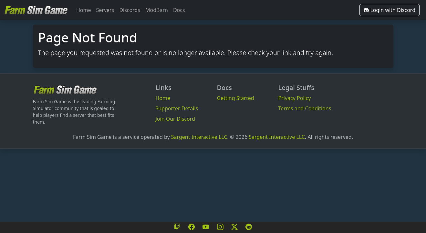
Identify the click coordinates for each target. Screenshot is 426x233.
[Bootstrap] (65, 89)
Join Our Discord (175, 118)
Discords (129, 10)
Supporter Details (177, 108)
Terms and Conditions (304, 108)
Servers (105, 10)
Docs (179, 10)
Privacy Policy (294, 98)
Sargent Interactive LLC (199, 136)
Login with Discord (389, 10)
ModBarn (156, 10)
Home (83, 10)
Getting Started (235, 98)
